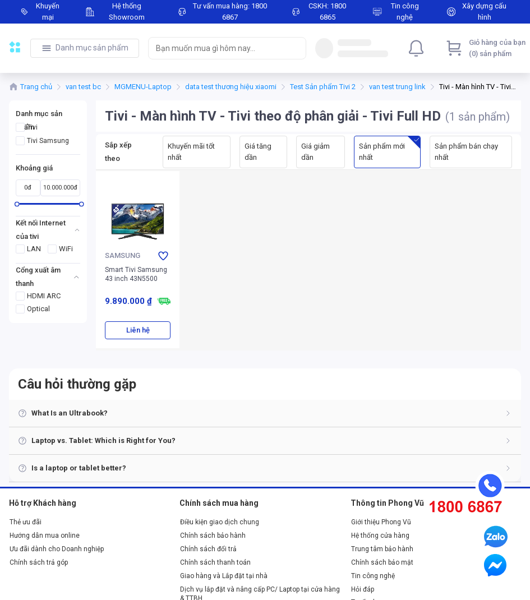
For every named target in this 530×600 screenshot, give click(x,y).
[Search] (295, 48)
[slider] (17, 203)
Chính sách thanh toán (215, 562)
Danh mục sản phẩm (92, 47)
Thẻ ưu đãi (26, 522)
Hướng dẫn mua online (45, 535)
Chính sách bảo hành (213, 535)
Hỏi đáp (362, 589)
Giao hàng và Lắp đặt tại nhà (224, 576)
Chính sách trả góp (39, 562)
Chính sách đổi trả (208, 549)
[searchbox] (217, 48)
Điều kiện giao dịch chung (219, 522)
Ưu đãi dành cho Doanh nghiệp (57, 549)
